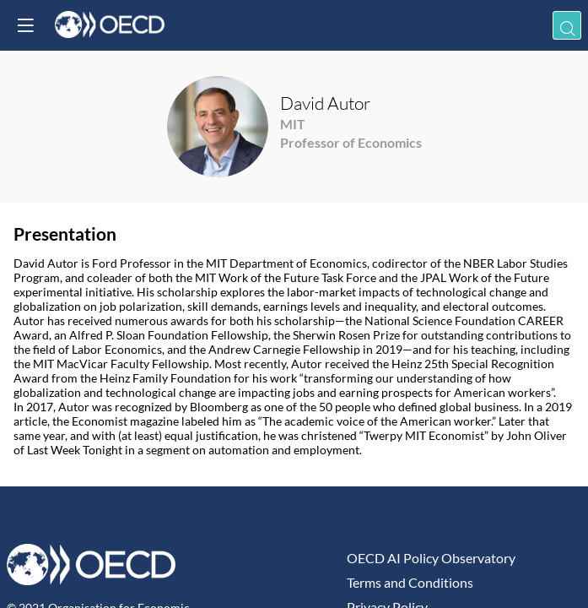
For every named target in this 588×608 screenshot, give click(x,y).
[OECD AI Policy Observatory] (461, 557)
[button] (25, 25)
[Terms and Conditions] (461, 582)
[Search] (567, 25)
